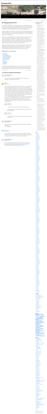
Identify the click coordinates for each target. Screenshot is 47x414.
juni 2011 (37, 286)
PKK (4, 60)
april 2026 (37, 133)
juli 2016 (37, 234)
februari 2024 (37, 155)
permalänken (28, 68)
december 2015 (38, 240)
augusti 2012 (37, 274)
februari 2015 (37, 248)
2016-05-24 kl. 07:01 (7, 140)
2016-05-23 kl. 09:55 (7, 84)
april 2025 (37, 143)
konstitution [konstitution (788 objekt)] (37, 326)
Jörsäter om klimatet (38, 369)
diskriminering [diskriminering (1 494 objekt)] (39, 319)
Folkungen (37, 356)
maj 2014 (37, 256)
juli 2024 (37, 151)
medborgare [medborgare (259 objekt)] (41, 327)
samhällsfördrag (4, 68)
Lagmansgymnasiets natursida (39, 377)
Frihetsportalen (6, 3)
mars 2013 (37, 268)
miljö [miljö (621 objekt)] (39, 328)
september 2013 (38, 263)
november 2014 (38, 251)
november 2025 (38, 137)
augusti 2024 (37, 150)
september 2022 (38, 170)
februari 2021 (37, 186)
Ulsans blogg (37, 407)
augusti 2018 (37, 212)
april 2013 (37, 267)
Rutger (6, 130)
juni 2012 (37, 276)
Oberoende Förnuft (38, 389)
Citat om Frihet (29, 15)
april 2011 (37, 288)
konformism (14, 67)
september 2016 (38, 232)
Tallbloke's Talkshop (38, 401)
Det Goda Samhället (38, 352)
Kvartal (37, 376)
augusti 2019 (37, 202)
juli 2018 (37, 213)
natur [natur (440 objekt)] (41, 329)
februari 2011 (37, 290)
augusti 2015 (37, 243)
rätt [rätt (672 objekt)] (44, 330)
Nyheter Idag (37, 388)
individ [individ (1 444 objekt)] (41, 321)
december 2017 (38, 219)
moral (16, 67)
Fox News (37, 357)
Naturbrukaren (38, 383)
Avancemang (37, 343)
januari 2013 (37, 270)
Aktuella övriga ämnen (39, 296)
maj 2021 (37, 184)
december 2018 (38, 209)
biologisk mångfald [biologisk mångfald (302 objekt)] (37, 316)
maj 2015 (37, 246)
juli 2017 (37, 223)
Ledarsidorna (37, 378)
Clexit (37, 349)
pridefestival (29, 67)
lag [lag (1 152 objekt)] (36, 327)
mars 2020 (37, 196)
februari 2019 (37, 207)
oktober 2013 (37, 262)
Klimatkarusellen (38, 374)
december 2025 (38, 136)
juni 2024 (37, 152)
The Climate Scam (38, 403)
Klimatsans (37, 375)
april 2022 (37, 174)
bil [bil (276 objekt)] (39, 315)
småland (7, 68)
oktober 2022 (37, 169)
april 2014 (37, 257)
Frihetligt (37, 359)
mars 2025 (37, 144)
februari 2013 (37, 269)
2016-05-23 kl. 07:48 (7, 76)
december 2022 (38, 167)
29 (39, 23)
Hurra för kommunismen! (7, 55)
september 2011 (38, 284)
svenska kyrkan (14, 68)
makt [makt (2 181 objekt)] (38, 327)
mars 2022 (37, 175)
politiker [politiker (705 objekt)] (42, 330)
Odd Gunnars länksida (38, 390)
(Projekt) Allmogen (38, 338)
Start (2, 15)
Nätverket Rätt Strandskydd (39, 384)
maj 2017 (37, 225)
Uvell (37, 408)
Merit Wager (37, 382)
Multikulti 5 (5, 62)
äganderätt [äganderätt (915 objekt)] (43, 335)
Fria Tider (37, 358)
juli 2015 (37, 244)
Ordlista (40, 15)
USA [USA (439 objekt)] (40, 334)
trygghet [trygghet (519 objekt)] (38, 334)
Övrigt (25, 15)
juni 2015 (37, 245)
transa (19, 68)
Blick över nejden (38, 346)
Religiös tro (37, 23)
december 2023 (38, 157)
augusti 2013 (37, 264)
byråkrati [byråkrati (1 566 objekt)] (42, 316)
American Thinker (38, 339)
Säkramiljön (37, 394)
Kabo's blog (37, 371)
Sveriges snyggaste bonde (39, 399)
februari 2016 (37, 238)
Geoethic (37, 362)
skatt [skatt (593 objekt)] (36, 333)
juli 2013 (37, 265)
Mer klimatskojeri (4, 20)
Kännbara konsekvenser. (29, 20)
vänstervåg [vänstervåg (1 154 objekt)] (37, 335)
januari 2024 (37, 156)
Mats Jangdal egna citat (5, 17)
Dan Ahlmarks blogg (38, 351)
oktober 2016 (37, 231)
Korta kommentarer (7, 15)
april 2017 (37, 226)
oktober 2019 (37, 200)
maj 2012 (37, 277)
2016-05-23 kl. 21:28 (7, 131)
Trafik (18, 15)
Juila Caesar (37, 370)
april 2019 (37, 205)
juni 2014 (37, 255)
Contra (37, 350)
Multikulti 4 (5, 63)
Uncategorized (38, 311)
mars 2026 (37, 134)
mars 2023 (37, 165)
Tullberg (37, 406)
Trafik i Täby (37, 405)
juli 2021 (37, 182)
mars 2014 (37, 258)
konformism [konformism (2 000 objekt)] (38, 325)
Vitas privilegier (5, 54)
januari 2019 (37, 208)
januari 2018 (37, 218)
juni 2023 (37, 162)
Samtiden (37, 396)
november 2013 (38, 261)
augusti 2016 (37, 233)
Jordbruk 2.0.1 (38, 368)
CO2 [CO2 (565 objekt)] (36, 317)
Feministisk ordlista (38, 298)
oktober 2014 (37, 252)
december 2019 (38, 198)
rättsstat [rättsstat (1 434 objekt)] (37, 331)
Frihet (11, 15)
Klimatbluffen (15, 15)
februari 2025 (37, 145)
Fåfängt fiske (5, 53)
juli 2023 (37, 161)
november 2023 (38, 158)
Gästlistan (33, 15)
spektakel (10, 68)
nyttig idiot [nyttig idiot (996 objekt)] (37, 330)
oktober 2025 (37, 138)
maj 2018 (37, 215)
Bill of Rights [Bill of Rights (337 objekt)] (41, 315)
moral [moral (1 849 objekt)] (41, 328)
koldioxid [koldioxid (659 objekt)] (40, 323)
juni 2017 (37, 224)
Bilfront (37, 345)
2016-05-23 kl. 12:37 (10, 114)
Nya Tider (37, 387)
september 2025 (38, 139)
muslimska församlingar (21, 67)
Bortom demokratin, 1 (6, 59)
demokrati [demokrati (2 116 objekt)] (40, 317)
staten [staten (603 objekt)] (38, 333)
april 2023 (37, 164)
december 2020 (38, 188)
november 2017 (38, 220)
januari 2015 (37, 249)
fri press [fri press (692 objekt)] (40, 320)
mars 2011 (37, 289)
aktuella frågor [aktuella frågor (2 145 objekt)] (39, 314)
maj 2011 (37, 287)
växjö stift (23, 68)
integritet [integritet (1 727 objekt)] (37, 322)
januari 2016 (37, 239)
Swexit (37, 400)
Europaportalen (38, 355)
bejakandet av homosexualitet (13, 26)
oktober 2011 (37, 283)
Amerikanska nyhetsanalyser (39, 340)
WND (37, 409)
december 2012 (38, 271)
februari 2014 (37, 259)
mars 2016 (37, 237)
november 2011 (38, 282)
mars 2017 (37, 227)
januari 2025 (37, 146)
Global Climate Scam (38, 363)
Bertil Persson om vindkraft (39, 344)
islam (5, 67)
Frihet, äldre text (38, 300)
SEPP (37, 397)
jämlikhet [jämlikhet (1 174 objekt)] (42, 322)
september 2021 (38, 180)
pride (27, 67)
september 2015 (38, 242)
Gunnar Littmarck (38, 364)
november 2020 (38, 189)
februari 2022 (37, 176)
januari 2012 (37, 280)
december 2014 (38, 250)
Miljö (37, 309)
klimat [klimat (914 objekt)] (36, 323)
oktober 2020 (37, 190)
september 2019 (38, 201)
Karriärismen (37, 305)
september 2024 (38, 149)
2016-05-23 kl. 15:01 (7, 122)
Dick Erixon (37, 353)
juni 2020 (37, 193)
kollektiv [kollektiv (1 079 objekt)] (37, 324)
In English (37, 15)
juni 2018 (37, 214)
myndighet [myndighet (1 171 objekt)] (37, 329)
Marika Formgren (38, 380)
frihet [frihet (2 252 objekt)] (37, 320)
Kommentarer (5, 61)
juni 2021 (37, 183)
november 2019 (38, 199)
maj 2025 (37, 142)
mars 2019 (37, 206)
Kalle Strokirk (38, 372)
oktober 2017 (37, 221)
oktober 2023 (37, 159)
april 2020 (37, 195)
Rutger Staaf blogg (38, 393)
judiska (7, 67)
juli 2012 (37, 275)
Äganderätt (21, 15)
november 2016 (38, 230)
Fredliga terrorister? (6, 58)
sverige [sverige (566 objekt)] (40, 333)
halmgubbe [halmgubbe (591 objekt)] (37, 321)
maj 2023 (37, 163)
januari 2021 (37, 187)
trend (20, 68)
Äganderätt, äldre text (38, 295)
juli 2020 (37, 192)
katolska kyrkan (10, 67)
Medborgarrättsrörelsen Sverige (40, 381)
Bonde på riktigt (38, 347)
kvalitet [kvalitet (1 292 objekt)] (42, 326)
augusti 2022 (37, 171)
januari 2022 (37, 177)
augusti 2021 (37, 181)
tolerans (17, 68)
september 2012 (38, 273)
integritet (3, 67)
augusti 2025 (37, 140)
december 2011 (38, 281)
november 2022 (38, 168)
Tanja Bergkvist (38, 402)
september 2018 (38, 211)
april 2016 (37, 236)
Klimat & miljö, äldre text (39, 306)
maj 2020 (37, 194)
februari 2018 (37, 217)
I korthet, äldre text (38, 302)
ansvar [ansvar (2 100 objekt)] (37, 315)
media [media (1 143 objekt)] (36, 328)
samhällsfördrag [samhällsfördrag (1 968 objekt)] (39, 332)
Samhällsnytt (37, 395)
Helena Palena (38, 365)
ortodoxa (25, 67)
